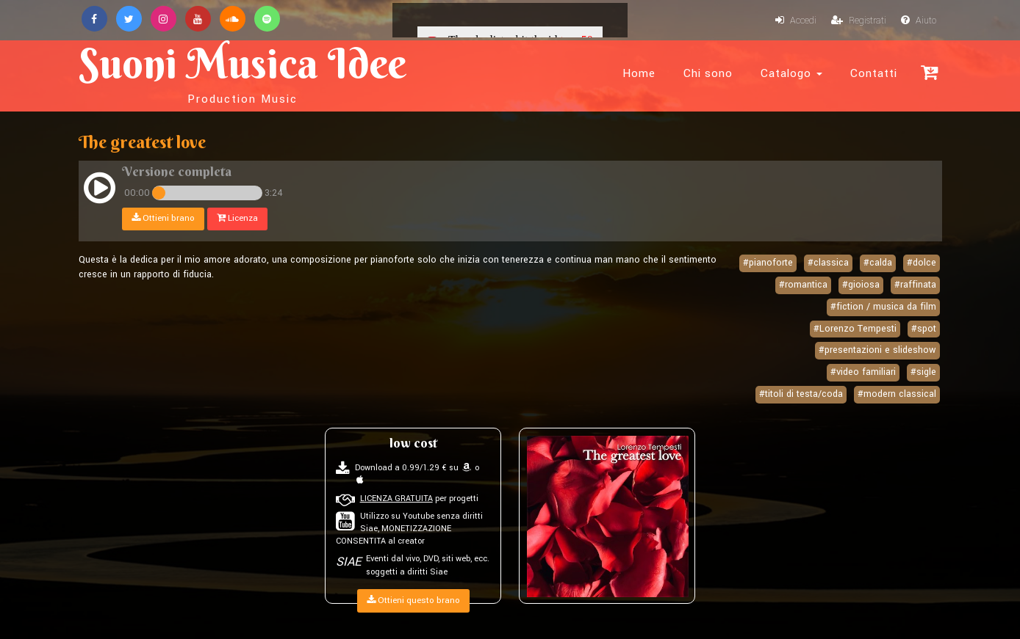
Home (639, 73)
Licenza (237, 218)
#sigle (923, 372)
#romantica (803, 284)
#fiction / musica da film (883, 306)
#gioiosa (861, 284)
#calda (877, 262)
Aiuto (918, 20)
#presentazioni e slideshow (877, 350)
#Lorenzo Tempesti (855, 328)
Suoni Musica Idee (242, 72)
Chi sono (708, 73)
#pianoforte (768, 262)
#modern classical (897, 394)
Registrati (858, 20)
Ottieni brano (163, 218)
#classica (828, 262)
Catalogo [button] (791, 73)
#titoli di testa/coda (801, 394)
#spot (923, 328)
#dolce (921, 262)
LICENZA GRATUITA (396, 498)
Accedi (795, 20)
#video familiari (863, 372)
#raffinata (915, 284)
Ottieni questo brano (413, 600)
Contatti (873, 73)
